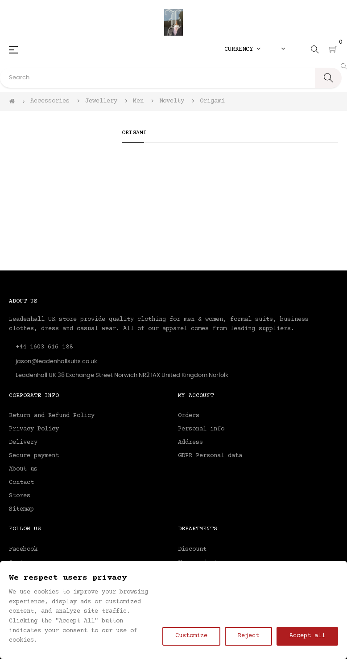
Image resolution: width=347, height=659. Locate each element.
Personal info (201, 429)
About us (23, 469)
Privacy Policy (34, 429)
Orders (188, 415)
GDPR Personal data (210, 455)
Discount (192, 549)
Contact (21, 482)
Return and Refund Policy (52, 415)
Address (190, 442)
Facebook (23, 549)
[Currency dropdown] (242, 49)
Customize (191, 635)
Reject (248, 635)
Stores (19, 495)
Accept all (307, 635)
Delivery (23, 442)
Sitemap (21, 509)
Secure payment (34, 455)
